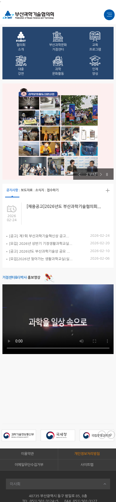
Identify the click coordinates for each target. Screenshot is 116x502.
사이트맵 (87, 464)
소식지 (39, 190)
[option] (58, 131)
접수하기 (53, 190)
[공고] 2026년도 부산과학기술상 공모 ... (39, 251)
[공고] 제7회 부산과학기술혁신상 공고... (39, 236)
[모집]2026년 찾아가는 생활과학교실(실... (41, 259)
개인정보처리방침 (87, 453)
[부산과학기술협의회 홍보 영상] (58, 319)
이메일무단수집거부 (29, 464)
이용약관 (27, 453)
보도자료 (27, 190)
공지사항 (12, 190)
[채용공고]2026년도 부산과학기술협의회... (64, 206)
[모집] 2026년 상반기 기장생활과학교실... (40, 243)
